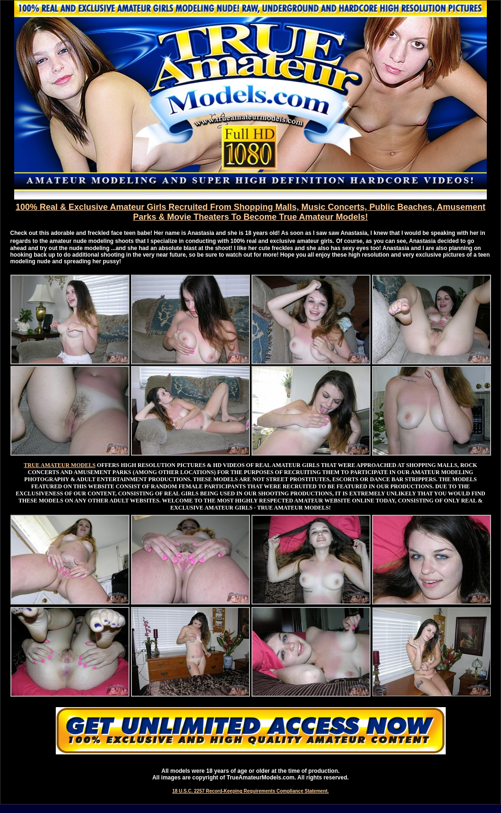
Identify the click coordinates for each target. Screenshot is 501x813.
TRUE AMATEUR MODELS (59, 465)
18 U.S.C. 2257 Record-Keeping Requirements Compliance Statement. (250, 791)
